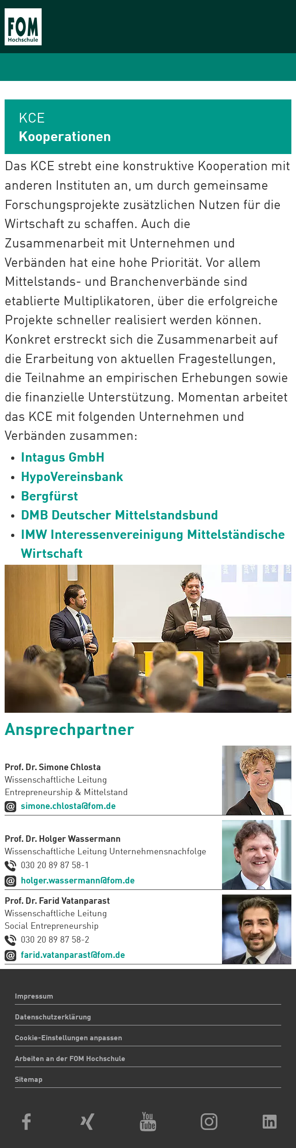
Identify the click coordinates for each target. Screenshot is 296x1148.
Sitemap (29, 1080)
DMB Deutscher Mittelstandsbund (119, 516)
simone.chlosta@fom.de (68, 806)
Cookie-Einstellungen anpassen (68, 1038)
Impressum (34, 996)
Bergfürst (49, 497)
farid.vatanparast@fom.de (73, 955)
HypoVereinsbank (72, 477)
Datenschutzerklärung (53, 1017)
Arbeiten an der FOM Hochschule (70, 1059)
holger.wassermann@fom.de (78, 881)
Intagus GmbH (63, 458)
